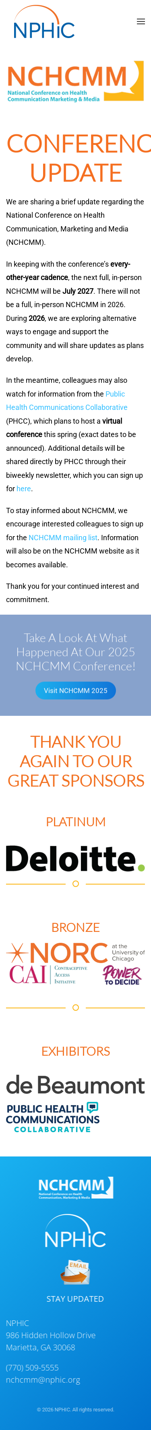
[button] (141, 21)
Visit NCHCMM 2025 (76, 689)
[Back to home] (44, 21)
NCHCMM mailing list (63, 537)
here (24, 488)
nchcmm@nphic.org (42, 1379)
